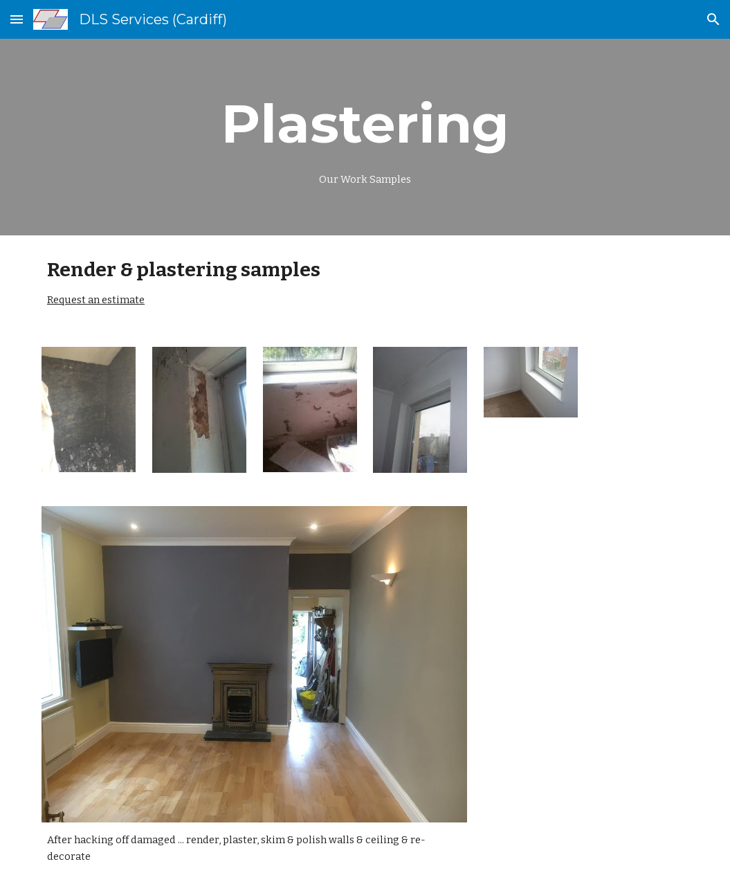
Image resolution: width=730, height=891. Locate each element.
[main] (365, 137)
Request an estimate (96, 300)
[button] (16, 19)
